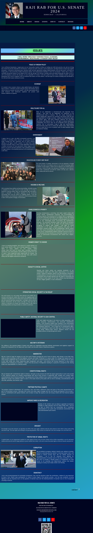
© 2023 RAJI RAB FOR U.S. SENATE (47, 530)
